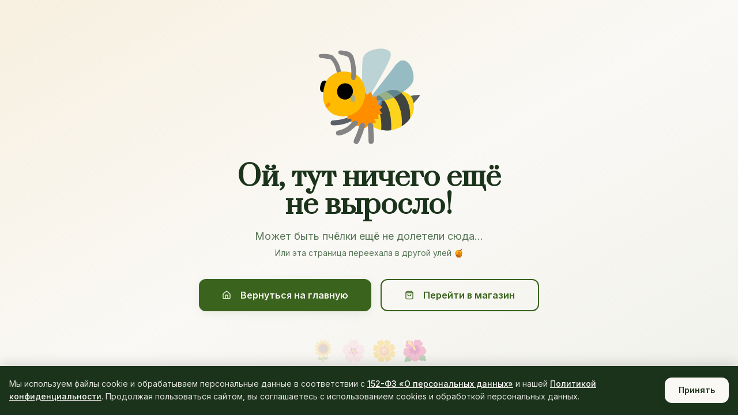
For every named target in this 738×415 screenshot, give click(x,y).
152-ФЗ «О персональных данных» (440, 383)
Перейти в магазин (460, 295)
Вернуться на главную (285, 295)
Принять (697, 390)
